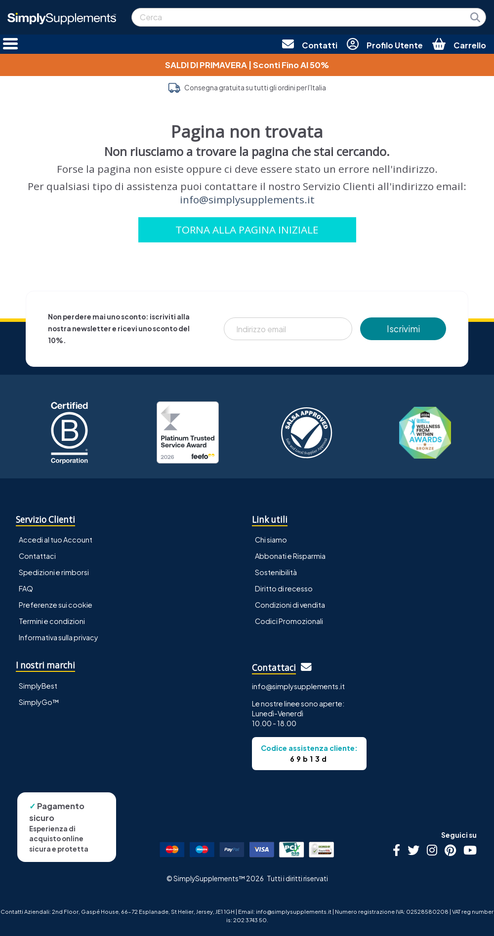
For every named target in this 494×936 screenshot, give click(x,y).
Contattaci (37, 555)
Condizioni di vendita (290, 604)
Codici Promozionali (289, 621)
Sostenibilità (276, 572)
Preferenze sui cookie (55, 604)
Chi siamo (271, 539)
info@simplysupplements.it (247, 199)
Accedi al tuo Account (55, 539)
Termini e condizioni (52, 621)
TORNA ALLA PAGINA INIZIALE (247, 229)
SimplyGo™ (39, 702)
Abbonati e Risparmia (290, 555)
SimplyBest (38, 685)
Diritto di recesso (284, 588)
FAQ (26, 588)
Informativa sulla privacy (58, 637)
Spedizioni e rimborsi (54, 572)
